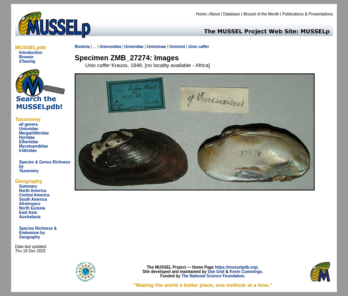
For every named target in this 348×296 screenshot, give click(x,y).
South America (33, 199)
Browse (26, 57)
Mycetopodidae (33, 146)
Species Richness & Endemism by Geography (38, 232)
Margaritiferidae (34, 133)
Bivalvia (82, 46)
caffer (203, 46)
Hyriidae (27, 137)
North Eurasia (32, 208)
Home (201, 14)
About (214, 14)
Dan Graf (216, 271)
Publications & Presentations (307, 14)
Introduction (30, 52)
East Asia (28, 212)
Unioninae (156, 46)
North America (32, 190)
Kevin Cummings (246, 271)
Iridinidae (28, 150)
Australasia (30, 217)
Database (231, 14)
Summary (28, 186)
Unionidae (28, 129)
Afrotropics (30, 204)
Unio (192, 46)
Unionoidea (110, 46)
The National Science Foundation (213, 276)
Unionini (177, 46)
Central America (34, 195)
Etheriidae (28, 142)
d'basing (27, 61)
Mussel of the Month (261, 14)
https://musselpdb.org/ (236, 267)
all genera (28, 124)
